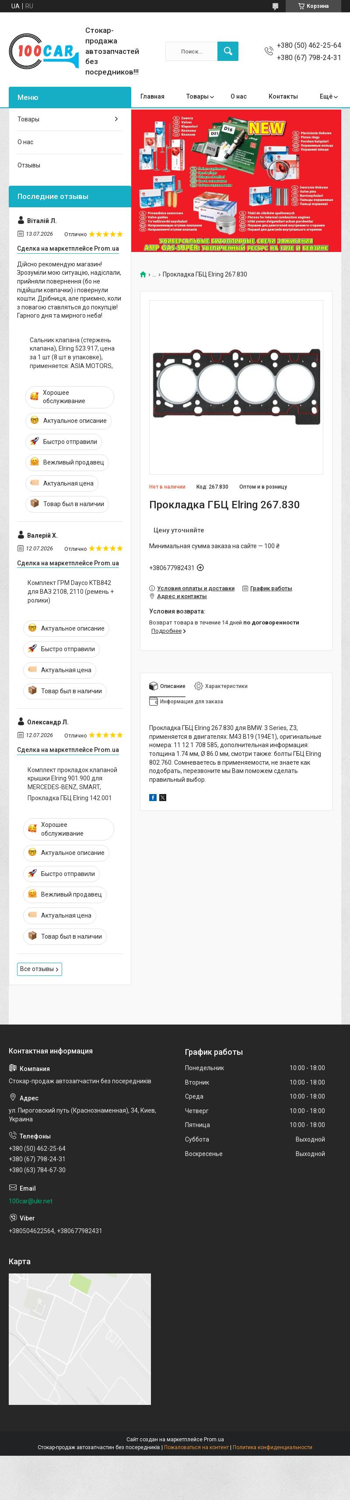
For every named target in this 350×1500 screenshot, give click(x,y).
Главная (152, 96)
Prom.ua (214, 1439)
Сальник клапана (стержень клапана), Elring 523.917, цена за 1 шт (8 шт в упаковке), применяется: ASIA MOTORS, (72, 353)
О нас (239, 96)
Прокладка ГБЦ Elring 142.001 (70, 797)
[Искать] (227, 51)
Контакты (283, 96)
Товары (197, 96)
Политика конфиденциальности (272, 1447)
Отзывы (29, 165)
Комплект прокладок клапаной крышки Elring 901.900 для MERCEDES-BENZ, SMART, (72, 778)
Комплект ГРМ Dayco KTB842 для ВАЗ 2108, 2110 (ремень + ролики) (71, 591)
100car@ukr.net (30, 1201)
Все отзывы (37, 968)
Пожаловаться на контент (196, 1447)
